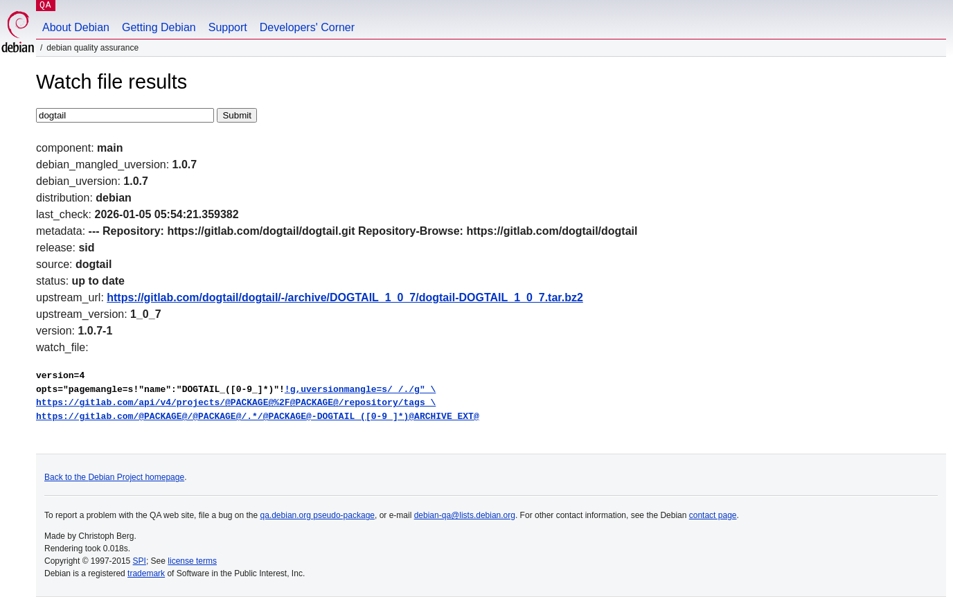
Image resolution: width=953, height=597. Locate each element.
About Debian (75, 27)
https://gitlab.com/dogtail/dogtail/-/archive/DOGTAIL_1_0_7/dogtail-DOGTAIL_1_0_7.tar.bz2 (345, 297)
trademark (146, 573)
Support (227, 27)
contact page (713, 515)
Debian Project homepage (136, 477)
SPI (139, 561)
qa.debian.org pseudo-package (317, 515)
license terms (192, 561)
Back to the (66, 477)
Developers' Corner (307, 27)
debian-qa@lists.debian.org (464, 515)
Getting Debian (159, 27)
